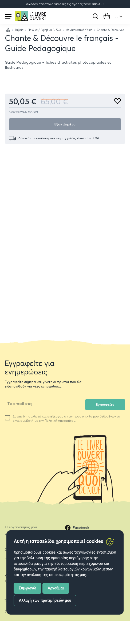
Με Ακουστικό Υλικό (78, 30)
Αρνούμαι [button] (56, 588)
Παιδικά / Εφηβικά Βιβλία (44, 30)
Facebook (77, 527)
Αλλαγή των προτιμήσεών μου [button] (45, 600)
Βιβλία (19, 30)
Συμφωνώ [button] (27, 588)
